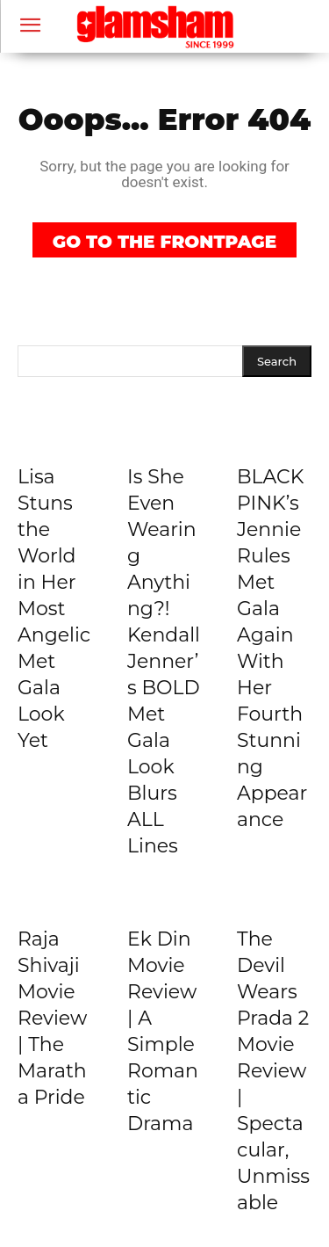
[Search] (276, 361)
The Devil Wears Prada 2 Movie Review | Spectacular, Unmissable (273, 1070)
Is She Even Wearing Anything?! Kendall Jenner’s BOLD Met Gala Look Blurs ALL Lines (163, 661)
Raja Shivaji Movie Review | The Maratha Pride (52, 1018)
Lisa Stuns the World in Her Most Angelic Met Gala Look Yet (54, 608)
